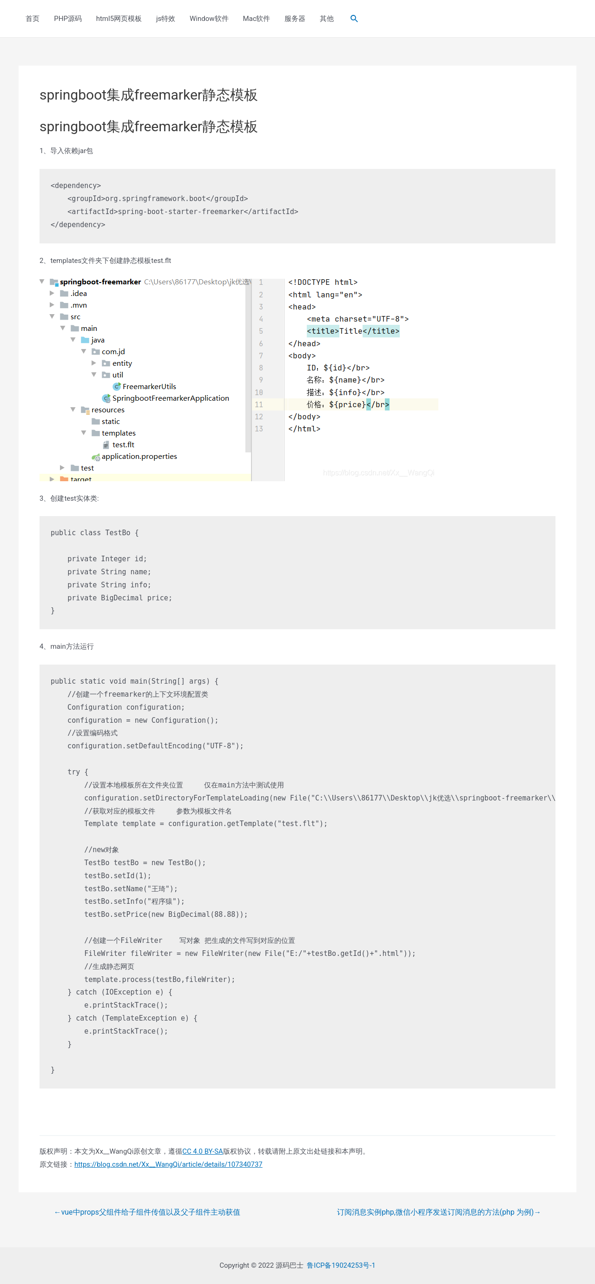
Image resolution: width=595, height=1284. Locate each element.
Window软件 (207, 18)
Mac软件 (254, 18)
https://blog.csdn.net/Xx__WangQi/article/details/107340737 (169, 1164)
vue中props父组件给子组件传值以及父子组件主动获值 (147, 1212)
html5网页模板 (118, 18)
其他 (324, 18)
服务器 (292, 18)
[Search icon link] (351, 19)
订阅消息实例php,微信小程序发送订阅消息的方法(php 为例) (439, 1212)
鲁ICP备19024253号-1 (341, 1265)
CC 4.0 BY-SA (202, 1151)
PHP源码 (67, 18)
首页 (33, 18)
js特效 (164, 18)
